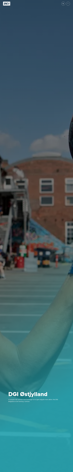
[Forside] (6, 4)
